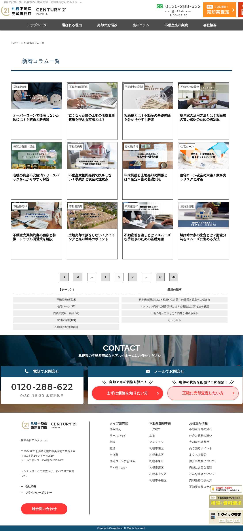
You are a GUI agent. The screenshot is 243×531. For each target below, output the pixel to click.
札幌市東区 (156, 461)
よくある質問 (197, 454)
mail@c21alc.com (179, 11)
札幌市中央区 (158, 474)
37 (160, 276)
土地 (152, 435)
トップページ (36, 25)
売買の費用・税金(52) (66, 313)
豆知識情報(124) (66, 320)
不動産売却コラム (200, 486)
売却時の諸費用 (199, 442)
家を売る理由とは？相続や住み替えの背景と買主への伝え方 (174, 299)
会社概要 (209, 25)
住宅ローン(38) (66, 306)
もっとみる (174, 320)
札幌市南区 (156, 448)
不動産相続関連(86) (66, 327)
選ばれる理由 (72, 25)
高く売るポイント (200, 448)
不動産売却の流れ (200, 429)
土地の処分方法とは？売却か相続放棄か (174, 313)
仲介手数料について (202, 461)
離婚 (112, 448)
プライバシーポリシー (38, 492)
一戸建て (155, 429)
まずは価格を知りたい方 (127, 393)
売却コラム (141, 25)
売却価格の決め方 (200, 480)
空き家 (114, 454)
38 (173, 276)
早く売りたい (118, 467)
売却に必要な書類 (200, 467)
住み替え (115, 429)
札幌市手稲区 (158, 480)
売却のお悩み (107, 25)
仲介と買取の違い (200, 435)
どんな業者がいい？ (202, 474)
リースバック (118, 435)
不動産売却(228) (66, 299)
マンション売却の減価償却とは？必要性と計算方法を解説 (174, 306)
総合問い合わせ (44, 509)
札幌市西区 (156, 467)
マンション (156, 442)
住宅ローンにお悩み (122, 461)
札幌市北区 (156, 454)
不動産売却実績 (176, 25)
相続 (112, 442)
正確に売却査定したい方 (203, 393)
